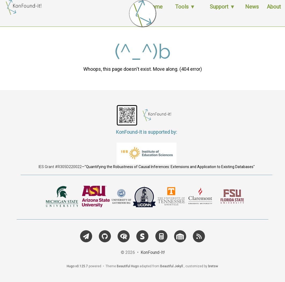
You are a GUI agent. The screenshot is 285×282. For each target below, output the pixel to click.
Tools (182, 12)
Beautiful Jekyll (171, 266)
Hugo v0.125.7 (77, 266)
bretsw (213, 266)
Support (219, 12)
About (274, 12)
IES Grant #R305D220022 (60, 167)
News (252, 12)
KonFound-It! (153, 252)
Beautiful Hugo (128, 266)
